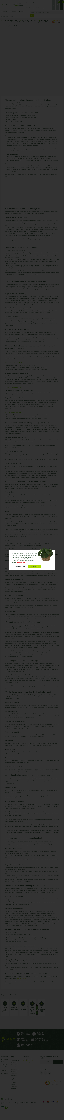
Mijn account (4, 1059)
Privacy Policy (32, 1102)
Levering (21, 11)
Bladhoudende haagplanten (14, 1066)
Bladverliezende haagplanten (15, 1070)
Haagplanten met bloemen (14, 1079)
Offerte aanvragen (40, 8)
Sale (11, 16)
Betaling (3, 1062)
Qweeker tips (4, 16)
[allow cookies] (34, 566)
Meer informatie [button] (20, 562)
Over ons (28, 3)
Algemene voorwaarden (21, 1102)
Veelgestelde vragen (4, 1074)
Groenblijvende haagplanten (15, 1061)
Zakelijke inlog (30, 8)
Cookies (17, 1104)
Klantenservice (37, 3)
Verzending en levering (4, 1065)
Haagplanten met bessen (14, 1074)
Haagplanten (4, 11)
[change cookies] (19, 566)
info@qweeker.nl (21, 978)
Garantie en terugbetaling (4, 1069)
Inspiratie (14, 11)
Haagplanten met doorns (14, 1083)
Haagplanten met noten (14, 1087)
